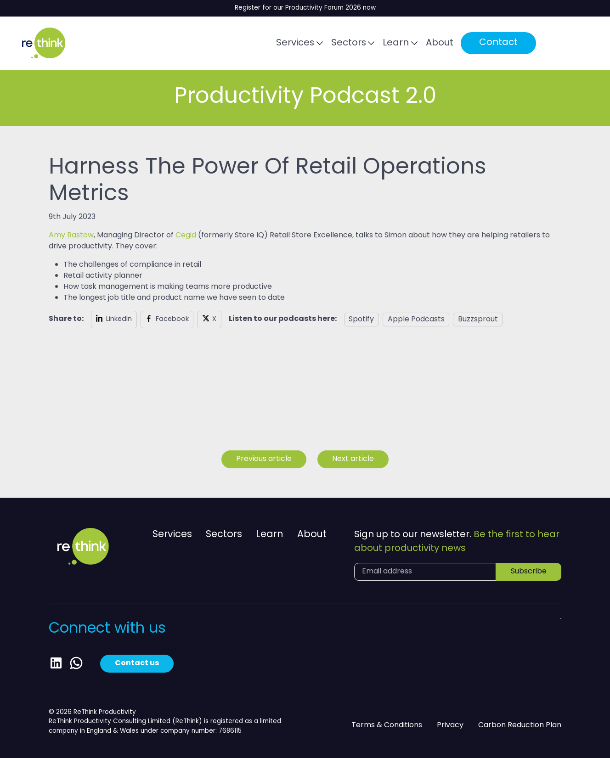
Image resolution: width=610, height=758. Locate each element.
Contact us (137, 663)
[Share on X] (209, 319)
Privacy (450, 725)
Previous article (264, 459)
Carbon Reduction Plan (519, 725)
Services (300, 43)
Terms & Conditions (386, 725)
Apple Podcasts (416, 320)
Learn (402, 43)
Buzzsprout (478, 320)
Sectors (354, 43)
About (445, 43)
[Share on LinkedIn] (114, 319)
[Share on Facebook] (167, 319)
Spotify (361, 320)
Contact (504, 43)
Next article (353, 459)
